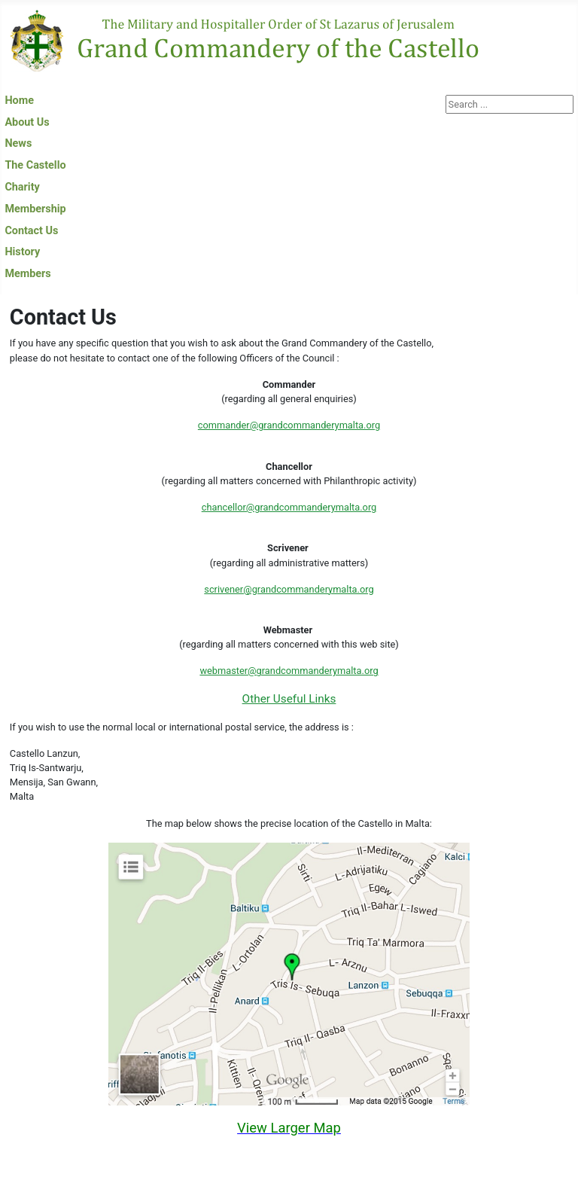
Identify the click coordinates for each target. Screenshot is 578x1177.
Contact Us (31, 230)
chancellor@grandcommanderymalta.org (289, 507)
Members (27, 273)
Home (19, 100)
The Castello (35, 165)
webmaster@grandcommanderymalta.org (288, 670)
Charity (22, 187)
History (22, 251)
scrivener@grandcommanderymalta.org (288, 589)
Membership (35, 209)
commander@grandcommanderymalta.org (289, 425)
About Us (27, 122)
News (18, 143)
